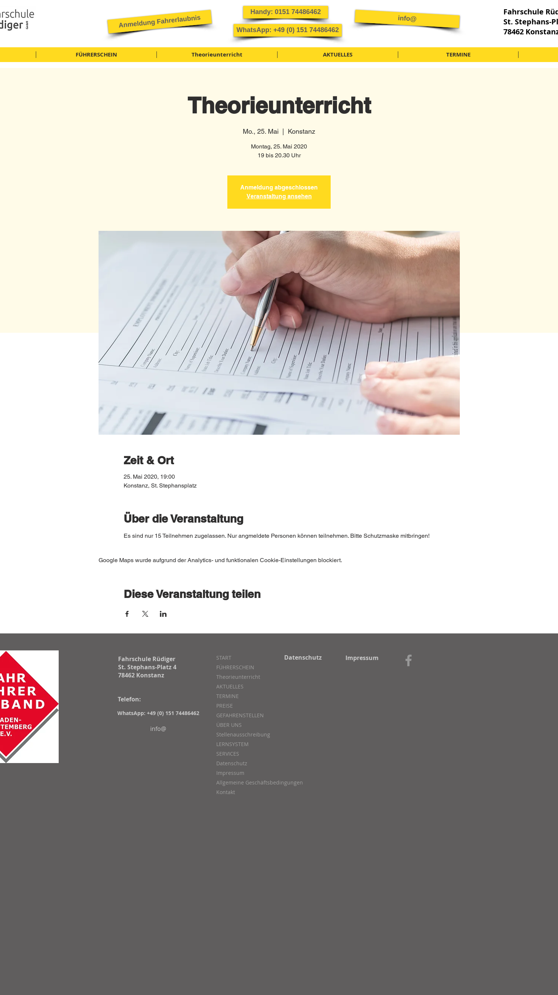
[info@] (407, 19)
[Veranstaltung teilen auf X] (145, 614)
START (223, 657)
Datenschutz (231, 763)
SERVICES (227, 753)
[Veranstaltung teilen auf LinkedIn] (163, 614)
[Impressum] (362, 657)
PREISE (224, 705)
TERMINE (227, 696)
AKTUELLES (230, 686)
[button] (159, 21)
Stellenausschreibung (243, 734)
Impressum (230, 772)
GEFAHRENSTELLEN (240, 715)
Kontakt (225, 792)
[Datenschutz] (303, 657)
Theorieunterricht (238, 676)
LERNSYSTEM (232, 744)
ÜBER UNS (229, 724)
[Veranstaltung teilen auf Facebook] (127, 614)
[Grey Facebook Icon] (408, 660)
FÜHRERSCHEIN (235, 667)
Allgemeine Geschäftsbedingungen (255, 782)
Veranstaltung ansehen (279, 196)
